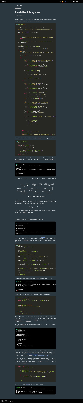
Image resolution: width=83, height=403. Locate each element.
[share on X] (18, 9)
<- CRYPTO (18, 5)
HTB (71, 1)
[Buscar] (60, 2)
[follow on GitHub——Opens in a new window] (80, 2)
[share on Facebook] (16, 9)
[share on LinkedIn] (20, 9)
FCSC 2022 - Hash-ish (32, 354)
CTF (68, 1)
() (36, 260)
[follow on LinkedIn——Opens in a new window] (77, 2)
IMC (74, 1)
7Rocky (4, 1)
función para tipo (41, 355)
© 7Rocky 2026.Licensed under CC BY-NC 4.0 (7, 401)
